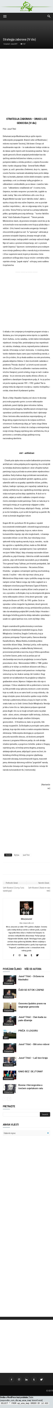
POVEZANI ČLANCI (12, 968)
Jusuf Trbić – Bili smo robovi (33, 1044)
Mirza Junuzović (26, 918)
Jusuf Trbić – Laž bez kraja (33, 1057)
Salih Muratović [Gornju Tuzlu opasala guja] (13, 889)
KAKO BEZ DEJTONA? (30, 1071)
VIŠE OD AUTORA (32, 968)
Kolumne (8, 983)
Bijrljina (16, 855)
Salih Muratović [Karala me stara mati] (39, 889)
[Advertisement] (26, 83)
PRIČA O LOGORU (28, 1030)
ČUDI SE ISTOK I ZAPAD (31, 989)
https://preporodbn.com (26, 923)
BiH (5, 1037)
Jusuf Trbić (26, 855)
